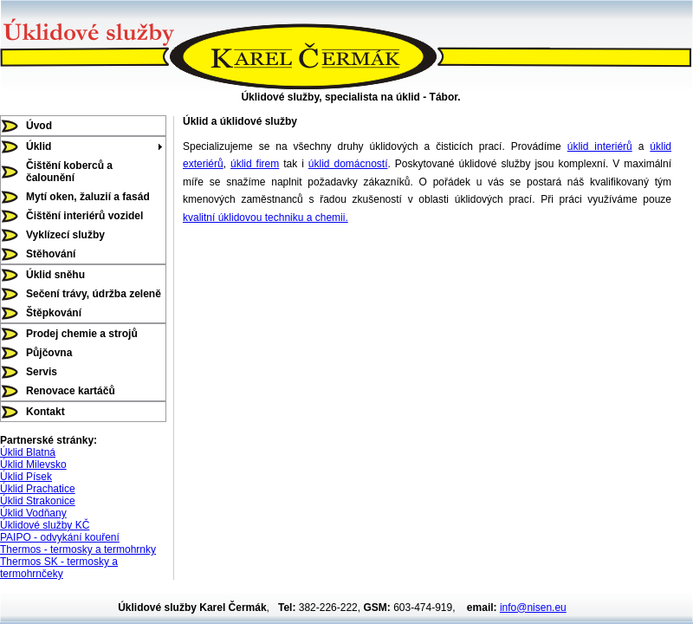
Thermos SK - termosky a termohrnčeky (59, 568)
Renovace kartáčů (70, 391)
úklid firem (254, 164)
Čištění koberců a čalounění (69, 171)
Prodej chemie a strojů (82, 334)
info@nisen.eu (533, 607)
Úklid (38, 146)
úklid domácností (348, 164)
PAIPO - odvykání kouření (60, 537)
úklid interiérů (599, 146)
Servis (41, 372)
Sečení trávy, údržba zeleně (93, 294)
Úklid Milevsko (33, 464)
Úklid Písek (26, 477)
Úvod (39, 126)
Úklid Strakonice (37, 501)
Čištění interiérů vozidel (84, 216)
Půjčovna (49, 353)
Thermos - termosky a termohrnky (78, 549)
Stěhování (50, 254)
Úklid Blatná (27, 452)
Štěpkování (53, 313)
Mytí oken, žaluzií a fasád (88, 197)
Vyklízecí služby (65, 235)
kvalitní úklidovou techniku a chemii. (265, 217)
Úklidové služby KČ (44, 525)
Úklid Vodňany (33, 513)
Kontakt (45, 412)
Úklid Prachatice (37, 489)
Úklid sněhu (55, 275)
